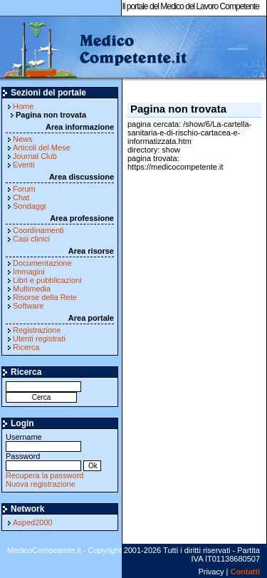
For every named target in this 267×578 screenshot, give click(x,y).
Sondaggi (29, 206)
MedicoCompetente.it (94, 48)
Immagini (29, 271)
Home (23, 106)
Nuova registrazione (40, 484)
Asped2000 (33, 522)
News (23, 139)
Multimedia (32, 288)
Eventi (24, 164)
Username (43, 441)
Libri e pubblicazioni (47, 280)
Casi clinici (31, 238)
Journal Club (35, 156)
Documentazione (42, 263)
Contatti (245, 571)
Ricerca (26, 347)
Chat (21, 197)
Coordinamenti (38, 230)
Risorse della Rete (45, 297)
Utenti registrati (39, 338)
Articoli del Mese (41, 147)
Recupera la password (44, 475)
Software (28, 305)
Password (43, 461)
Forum (24, 189)
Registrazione (37, 330)
